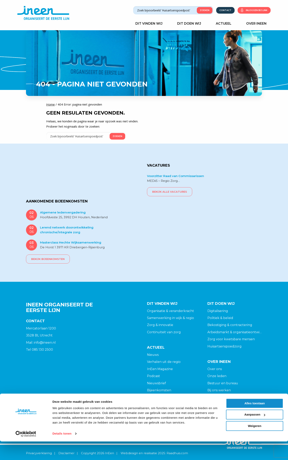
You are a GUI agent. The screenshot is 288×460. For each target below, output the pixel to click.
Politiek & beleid (220, 318)
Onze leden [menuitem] (216, 376)
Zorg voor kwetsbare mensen (231, 339)
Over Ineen (258, 23)
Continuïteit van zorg (164, 332)
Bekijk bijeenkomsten (48, 258)
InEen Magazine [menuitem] (160, 369)
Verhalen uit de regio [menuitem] (164, 362)
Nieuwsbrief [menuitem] (156, 383)
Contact (225, 10)
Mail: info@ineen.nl (41, 342)
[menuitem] (174, 354)
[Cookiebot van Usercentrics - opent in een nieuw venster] (25, 452)
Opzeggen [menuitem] (216, 405)
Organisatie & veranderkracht (170, 311)
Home (50, 104)
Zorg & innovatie (160, 325)
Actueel (225, 23)
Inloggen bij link (256, 10)
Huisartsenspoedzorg (224, 346)
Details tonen (61, 452)
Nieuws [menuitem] (153, 355)
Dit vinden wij (150, 23)
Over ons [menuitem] (214, 369)
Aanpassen (254, 433)
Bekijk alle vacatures (169, 191)
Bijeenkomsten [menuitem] (159, 390)
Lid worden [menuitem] (216, 398)
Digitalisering (217, 311)
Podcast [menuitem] (153, 376)
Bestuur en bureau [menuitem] (223, 383)
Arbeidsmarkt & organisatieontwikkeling (234, 332)
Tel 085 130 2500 (39, 349)
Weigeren (254, 444)
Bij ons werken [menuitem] (219, 390)
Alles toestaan (254, 422)
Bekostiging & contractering (229, 325)
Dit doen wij (191, 23)
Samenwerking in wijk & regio (170, 318)
